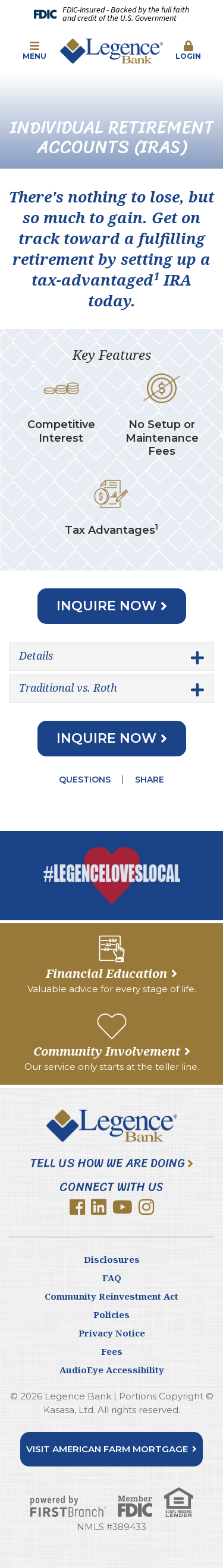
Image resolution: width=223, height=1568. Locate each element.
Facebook (77, 1207)
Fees (112, 1351)
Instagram (146, 1207)
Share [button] (149, 779)
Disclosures (112, 1259)
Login (188, 50)
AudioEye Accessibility (111, 1370)
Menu (34, 50)
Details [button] (36, 655)
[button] (34, 51)
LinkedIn (98, 1207)
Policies (111, 1314)
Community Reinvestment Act (111, 1296)
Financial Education (106, 973)
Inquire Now (106, 606)
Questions (85, 779)
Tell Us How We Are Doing (107, 1163)
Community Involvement (106, 1051)
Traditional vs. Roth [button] (68, 687)
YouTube (122, 1207)
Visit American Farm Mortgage (107, 1449)
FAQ (111, 1278)
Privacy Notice (111, 1333)
